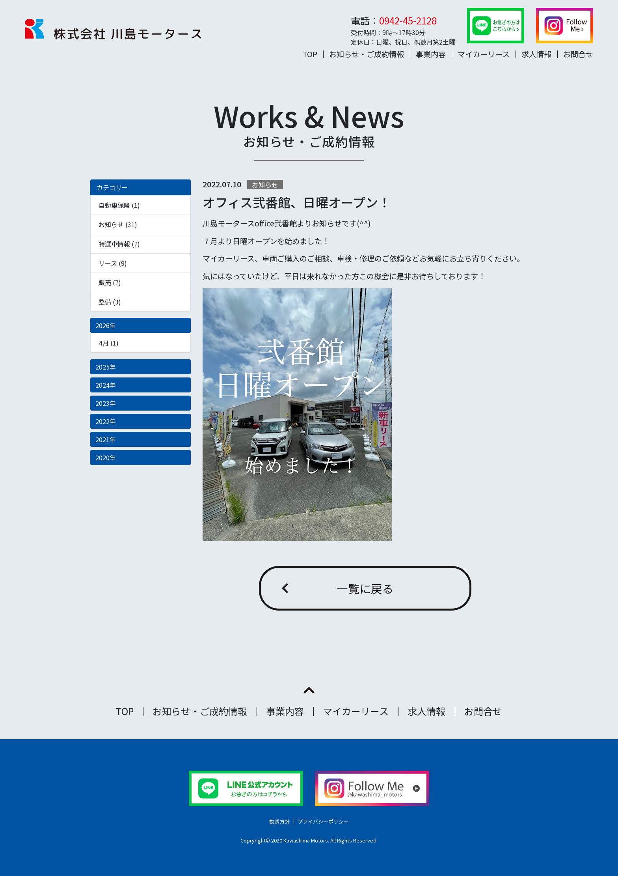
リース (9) (113, 263)
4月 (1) (109, 342)
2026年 (105, 325)
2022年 (105, 421)
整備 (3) (110, 301)
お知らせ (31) (118, 224)
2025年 (105, 367)
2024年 (105, 385)
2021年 (105, 439)
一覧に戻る (365, 588)
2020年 (105, 457)
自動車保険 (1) (119, 205)
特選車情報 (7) (119, 243)
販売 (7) (110, 282)
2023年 (105, 403)
